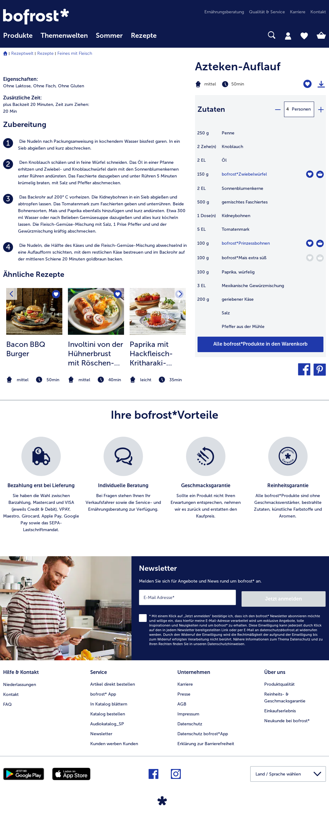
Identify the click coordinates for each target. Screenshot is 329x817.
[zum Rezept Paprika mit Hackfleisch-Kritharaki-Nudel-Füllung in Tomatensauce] (158, 311)
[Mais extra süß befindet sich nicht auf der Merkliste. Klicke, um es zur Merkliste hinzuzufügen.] (309, 257)
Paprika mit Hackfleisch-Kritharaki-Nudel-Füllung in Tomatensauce (155, 354)
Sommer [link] (109, 35)
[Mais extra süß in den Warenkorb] (320, 258)
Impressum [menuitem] (188, 711)
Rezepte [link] (144, 35)
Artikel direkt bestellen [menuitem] (112, 681)
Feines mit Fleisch (74, 53)
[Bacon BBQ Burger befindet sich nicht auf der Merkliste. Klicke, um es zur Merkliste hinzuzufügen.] (55, 294)
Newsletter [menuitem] (101, 731)
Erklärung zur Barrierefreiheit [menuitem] (205, 741)
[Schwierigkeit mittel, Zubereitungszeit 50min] (237, 84)
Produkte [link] (18, 35)
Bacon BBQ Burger (25, 349)
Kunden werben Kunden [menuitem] (114, 741)
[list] (164, 485)
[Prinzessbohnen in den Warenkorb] (320, 243)
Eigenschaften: (20, 79)
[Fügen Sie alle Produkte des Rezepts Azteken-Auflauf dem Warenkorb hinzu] (260, 344)
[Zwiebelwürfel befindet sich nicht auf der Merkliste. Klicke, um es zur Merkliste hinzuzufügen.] (309, 174)
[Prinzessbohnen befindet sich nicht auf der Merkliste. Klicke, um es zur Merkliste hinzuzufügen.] (309, 243)
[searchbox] (168, 35)
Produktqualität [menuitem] (279, 681)
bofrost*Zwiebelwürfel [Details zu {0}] (244, 174)
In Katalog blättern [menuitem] (108, 701)
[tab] (288, 35)
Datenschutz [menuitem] (189, 721)
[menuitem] (18, 38)
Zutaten (211, 109)
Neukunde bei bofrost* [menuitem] (287, 718)
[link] (51, 16)
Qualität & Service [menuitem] (267, 12)
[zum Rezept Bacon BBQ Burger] (34, 311)
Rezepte (45, 53)
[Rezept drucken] (321, 84)
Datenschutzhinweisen (225, 642)
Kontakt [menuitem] (318, 12)
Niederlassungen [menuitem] (19, 681)
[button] (304, 369)
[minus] (277, 109)
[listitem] (96, 145)
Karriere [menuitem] (297, 12)
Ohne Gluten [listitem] (71, 86)
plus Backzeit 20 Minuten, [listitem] (28, 104)
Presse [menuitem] (183, 691)
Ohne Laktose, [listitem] (17, 86)
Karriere (185, 681)
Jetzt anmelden (299, 597)
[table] (260, 233)
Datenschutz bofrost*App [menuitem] (202, 731)
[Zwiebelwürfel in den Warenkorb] (320, 174)
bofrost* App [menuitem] (103, 691)
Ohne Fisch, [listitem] (45, 86)
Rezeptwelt (22, 53)
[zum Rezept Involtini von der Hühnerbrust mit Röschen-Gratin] (96, 311)
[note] (34, 380)
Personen (301, 109)
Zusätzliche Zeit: (22, 98)
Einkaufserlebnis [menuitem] (280, 708)
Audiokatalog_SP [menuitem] (107, 721)
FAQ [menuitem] (7, 701)
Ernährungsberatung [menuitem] (224, 12)
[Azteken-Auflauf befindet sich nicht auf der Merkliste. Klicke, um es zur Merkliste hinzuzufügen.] (307, 84)
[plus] (320, 109)
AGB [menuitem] (181, 701)
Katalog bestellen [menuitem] (107, 711)
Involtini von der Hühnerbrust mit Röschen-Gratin (95, 354)
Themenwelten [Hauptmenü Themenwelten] (64, 35)
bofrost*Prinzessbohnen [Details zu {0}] (246, 243)
